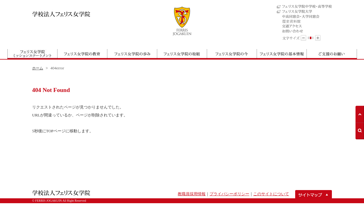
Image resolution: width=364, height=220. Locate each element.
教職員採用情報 (192, 194)
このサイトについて (271, 194)
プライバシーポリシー (229, 194)
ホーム (37, 68)
